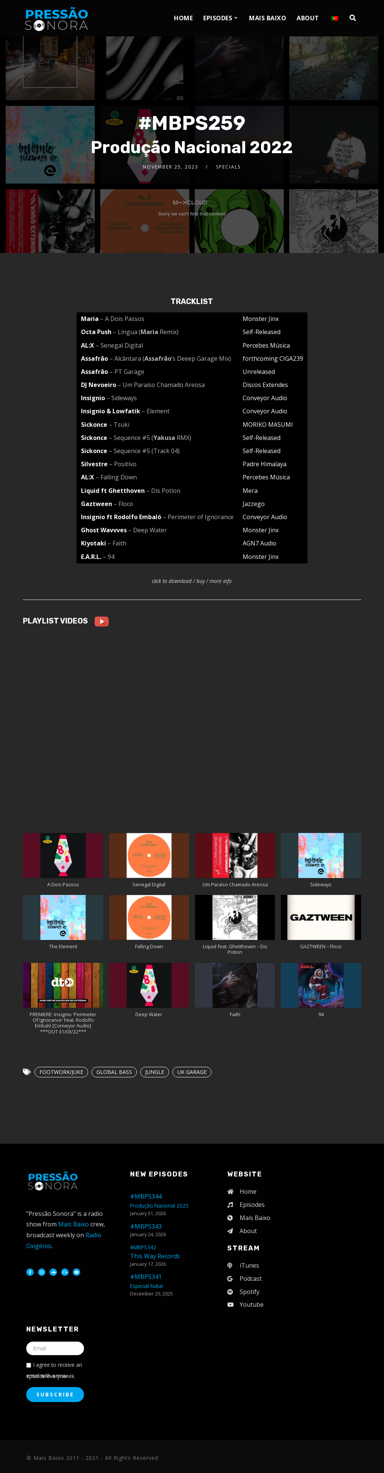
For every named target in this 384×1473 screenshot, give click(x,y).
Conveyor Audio (265, 398)
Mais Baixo (267, 18)
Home (183, 18)
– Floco (123, 504)
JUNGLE (154, 1071)
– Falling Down (116, 477)
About (308, 18)
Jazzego (254, 504)
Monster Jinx (261, 319)
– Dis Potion (163, 490)
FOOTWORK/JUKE (61, 1071)
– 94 (108, 557)
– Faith (117, 543)
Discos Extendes (265, 385)
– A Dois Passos (122, 319)
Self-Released (261, 332)
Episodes (217, 18)
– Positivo (122, 464)
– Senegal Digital (119, 345)
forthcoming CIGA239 (273, 358)
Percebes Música (266, 345)
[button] (63, 864)
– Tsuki (119, 424)
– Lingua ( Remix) (145, 332)
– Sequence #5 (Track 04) (144, 451)
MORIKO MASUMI (268, 424)
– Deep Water (147, 530)
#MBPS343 (146, 1226)
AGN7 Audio (259, 543)
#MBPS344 (159, 1200)
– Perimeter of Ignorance (198, 517)
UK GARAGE (192, 1071)
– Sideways (121, 398)
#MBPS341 (146, 1281)
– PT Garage (127, 371)
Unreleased (259, 371)
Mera (250, 490)
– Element (156, 411)
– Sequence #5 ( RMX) (150, 438)
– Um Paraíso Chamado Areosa (161, 385)
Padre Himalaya (264, 464)
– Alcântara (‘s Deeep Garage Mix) (170, 358)
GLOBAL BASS (114, 1071)
